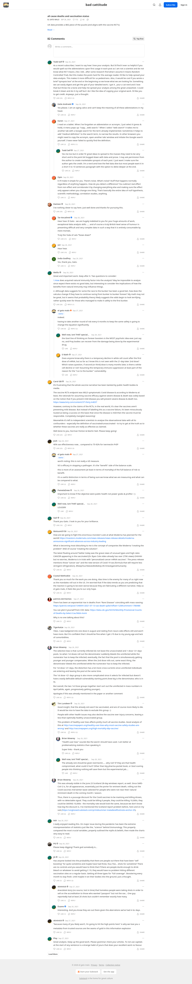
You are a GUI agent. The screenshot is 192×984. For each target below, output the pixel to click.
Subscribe (170, 4)
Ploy (55, 938)
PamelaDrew (64, 490)
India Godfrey (64, 258)
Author (61, 314)
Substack (83, 978)
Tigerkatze (58, 627)
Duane (61, 906)
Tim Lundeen (64, 703)
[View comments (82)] (82, 19)
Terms (101, 965)
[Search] (154, 4)
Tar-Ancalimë (64, 217)
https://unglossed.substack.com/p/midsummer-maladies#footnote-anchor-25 (98, 810)
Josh (55, 440)
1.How (56, 280)
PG (54, 843)
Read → (51, 29)
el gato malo (53, 19)
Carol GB (57, 381)
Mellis (56, 272)
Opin (60, 177)
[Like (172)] (75, 19)
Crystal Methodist (61, 575)
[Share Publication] (160, 4)
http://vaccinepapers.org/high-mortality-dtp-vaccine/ (94, 728)
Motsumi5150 (59, 531)
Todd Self (57, 61)
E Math (65, 354)
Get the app (109, 971)
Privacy (94, 965)
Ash (55, 820)
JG (54, 857)
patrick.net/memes (62, 598)
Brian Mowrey (60, 647)
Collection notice (113, 965)
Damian (57, 204)
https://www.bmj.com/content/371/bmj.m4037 (75, 402)
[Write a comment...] (98, 50)
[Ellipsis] (143, 62)
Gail (55, 517)
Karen (60, 120)
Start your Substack (87, 971)
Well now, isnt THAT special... (75, 334)
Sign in (184, 4)
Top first (138, 39)
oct (59, 244)
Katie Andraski (64, 104)
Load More (53, 954)
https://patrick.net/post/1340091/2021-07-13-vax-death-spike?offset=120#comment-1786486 (96, 605)
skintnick (62, 886)
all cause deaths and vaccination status (68, 16)
